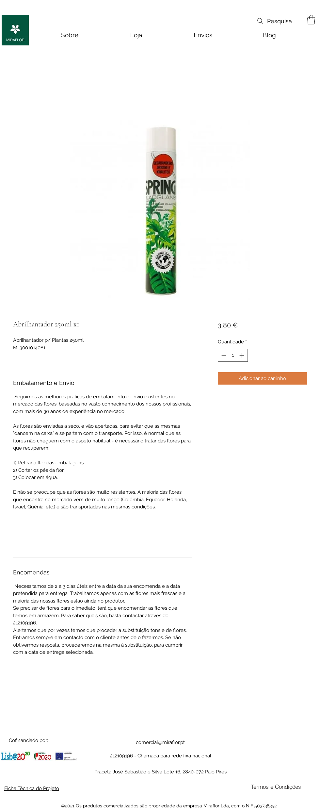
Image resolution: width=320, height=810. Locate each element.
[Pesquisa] (274, 21)
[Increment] (242, 355)
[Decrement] (223, 355)
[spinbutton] (232, 355)
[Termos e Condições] (276, 786)
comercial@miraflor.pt (160, 742)
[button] (311, 20)
